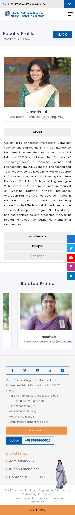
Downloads (36, 430)
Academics (37, 236)
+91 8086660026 (38, 440)
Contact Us (18, 477)
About (37, 132)
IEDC (41, 477)
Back (62, 34)
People (26, 39)
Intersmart (37, 502)
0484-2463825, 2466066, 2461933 (25, 4)
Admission (37, 510)
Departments (11, 39)
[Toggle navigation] (69, 4)
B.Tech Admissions (24, 469)
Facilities (37, 256)
